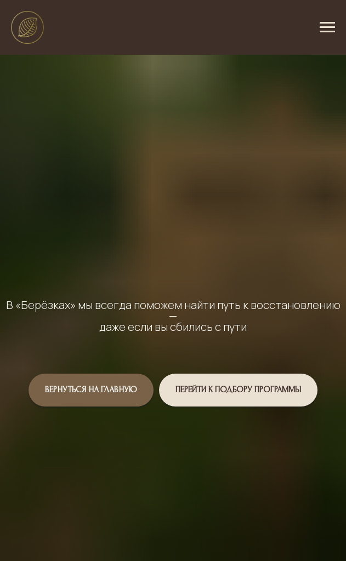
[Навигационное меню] (327, 27)
